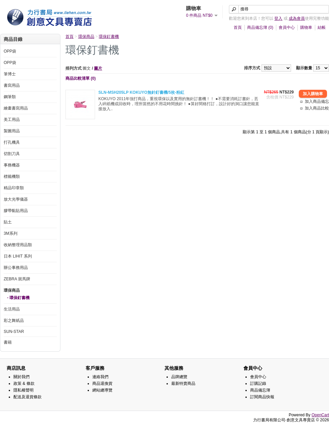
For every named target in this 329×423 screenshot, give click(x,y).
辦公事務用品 (16, 267)
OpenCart (320, 415)
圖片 (98, 68)
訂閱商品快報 (262, 397)
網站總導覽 (102, 390)
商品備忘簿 (260, 390)
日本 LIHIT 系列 (18, 256)
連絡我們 (100, 376)
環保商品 (12, 290)
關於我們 (21, 376)
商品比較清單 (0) (80, 78)
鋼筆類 (10, 96)
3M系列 (10, 233)
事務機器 (12, 165)
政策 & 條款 (24, 383)
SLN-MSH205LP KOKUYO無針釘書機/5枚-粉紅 (141, 92)
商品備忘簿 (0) (260, 27)
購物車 (306, 27)
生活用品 (12, 309)
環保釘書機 (109, 36)
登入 (278, 18)
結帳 (322, 27)
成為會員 (297, 18)
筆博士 (10, 74)
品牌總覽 (179, 376)
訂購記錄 (258, 383)
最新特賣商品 (183, 383)
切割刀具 (12, 153)
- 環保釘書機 (18, 297)
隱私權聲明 (23, 390)
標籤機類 (12, 176)
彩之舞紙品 (14, 320)
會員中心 (287, 27)
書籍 (8, 342)
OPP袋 (10, 51)
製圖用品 (12, 131)
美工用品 (12, 119)
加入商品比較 (317, 108)
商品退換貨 (102, 383)
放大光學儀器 (16, 199)
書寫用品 (12, 85)
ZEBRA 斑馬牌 (17, 279)
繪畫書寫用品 (16, 108)
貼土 (8, 222)
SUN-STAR (14, 331)
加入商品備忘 (317, 101)
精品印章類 (14, 188)
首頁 (238, 27)
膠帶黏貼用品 (16, 210)
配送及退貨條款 (27, 397)
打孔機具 (12, 142)
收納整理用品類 (18, 244)
